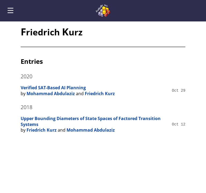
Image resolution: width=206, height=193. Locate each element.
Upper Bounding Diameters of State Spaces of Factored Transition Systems (91, 121)
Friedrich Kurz (100, 93)
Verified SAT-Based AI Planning (53, 88)
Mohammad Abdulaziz (51, 93)
